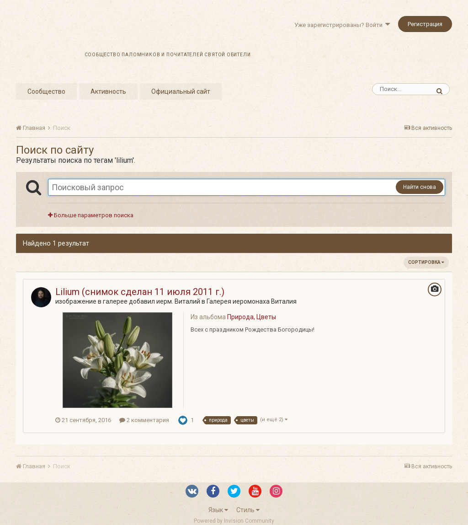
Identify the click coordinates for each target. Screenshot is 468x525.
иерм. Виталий (178, 301)
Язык (218, 510)
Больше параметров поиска (90, 215)
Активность (108, 91)
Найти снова (419, 187)
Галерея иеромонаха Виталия (252, 301)
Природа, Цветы (251, 317)
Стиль (248, 510)
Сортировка (426, 262)
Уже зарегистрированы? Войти (342, 24)
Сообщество (46, 91)
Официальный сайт (180, 91)
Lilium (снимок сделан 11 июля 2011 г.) (139, 291)
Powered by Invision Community (234, 521)
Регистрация (425, 24)
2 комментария (144, 420)
